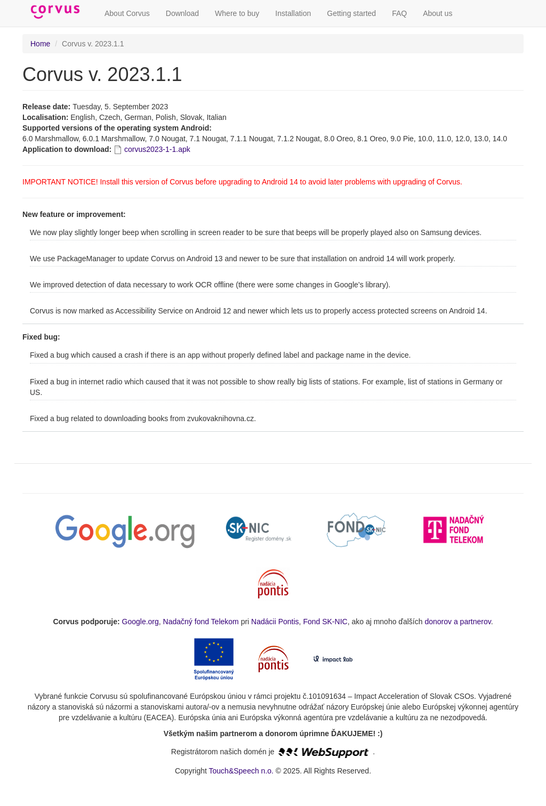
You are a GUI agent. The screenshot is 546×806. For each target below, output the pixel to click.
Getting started (351, 13)
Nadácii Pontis (275, 621)
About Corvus (127, 13)
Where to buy (237, 13)
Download (182, 13)
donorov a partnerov (457, 621)
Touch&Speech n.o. (241, 771)
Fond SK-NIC (325, 621)
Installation (293, 13)
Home (40, 43)
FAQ (399, 13)
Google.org (140, 621)
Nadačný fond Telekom (201, 621)
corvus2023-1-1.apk (157, 149)
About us (437, 13)
